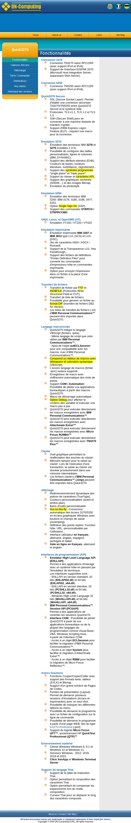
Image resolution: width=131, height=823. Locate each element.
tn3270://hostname (61, 727)
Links (80, 814)
